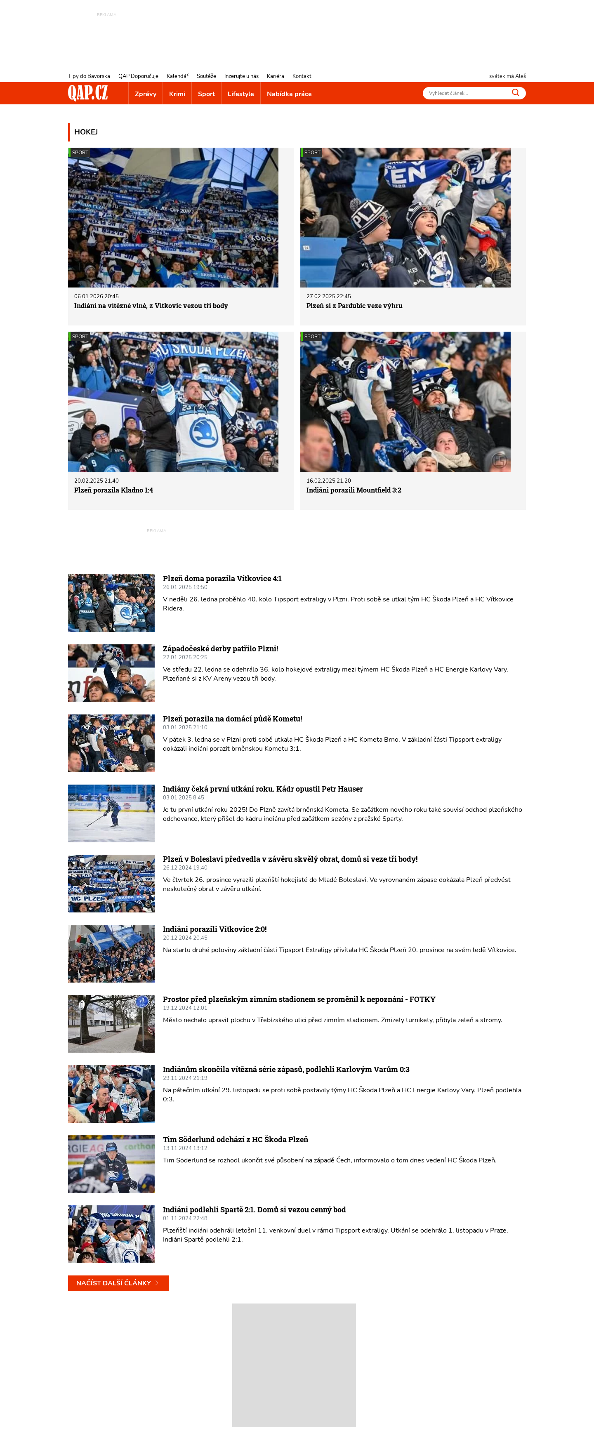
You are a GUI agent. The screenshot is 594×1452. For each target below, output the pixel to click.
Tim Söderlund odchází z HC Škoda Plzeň (235, 1139)
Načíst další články (118, 1283)
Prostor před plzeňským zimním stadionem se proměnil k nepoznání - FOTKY (299, 999)
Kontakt (301, 76)
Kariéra (275, 76)
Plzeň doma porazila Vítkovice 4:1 (222, 578)
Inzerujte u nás (241, 76)
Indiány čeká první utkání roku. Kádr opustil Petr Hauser (263, 789)
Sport (206, 94)
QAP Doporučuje (138, 76)
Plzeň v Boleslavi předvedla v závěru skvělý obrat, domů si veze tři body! (290, 859)
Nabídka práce (289, 94)
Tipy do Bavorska (89, 76)
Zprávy (145, 94)
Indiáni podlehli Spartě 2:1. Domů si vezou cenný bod (254, 1209)
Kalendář (178, 76)
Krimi (177, 94)
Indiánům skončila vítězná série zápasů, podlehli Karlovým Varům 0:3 (286, 1069)
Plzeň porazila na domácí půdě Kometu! (232, 719)
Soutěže (206, 76)
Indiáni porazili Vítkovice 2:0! (214, 929)
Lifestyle (241, 94)
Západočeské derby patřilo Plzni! (220, 648)
